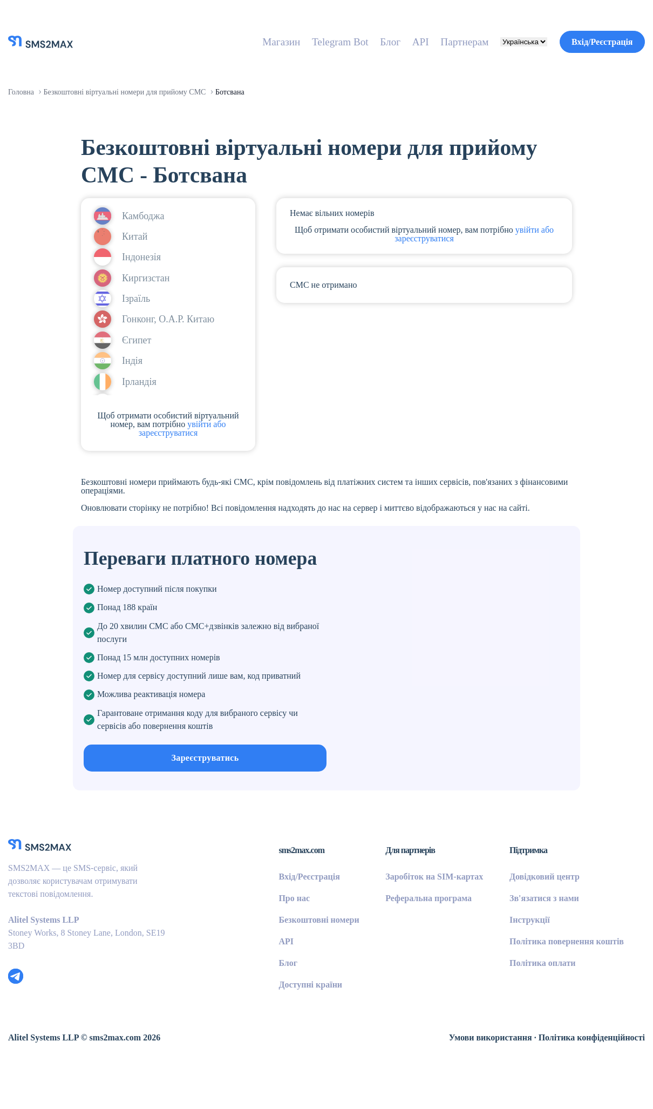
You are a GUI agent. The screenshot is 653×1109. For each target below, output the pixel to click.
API (398, 41)
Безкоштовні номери (287, 951)
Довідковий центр (537, 908)
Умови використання (468, 1069)
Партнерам (447, 41)
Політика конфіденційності (584, 1069)
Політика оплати (533, 995)
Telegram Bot (310, 41)
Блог (367, 41)
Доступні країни (277, 1016)
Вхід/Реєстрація (596, 41)
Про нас (258, 930)
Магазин (245, 41)
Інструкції (518, 951)
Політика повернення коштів (560, 973)
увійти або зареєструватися (171, 433)
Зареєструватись (205, 798)
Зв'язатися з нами (537, 930)
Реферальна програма (409, 930)
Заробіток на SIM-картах (414, 908)
